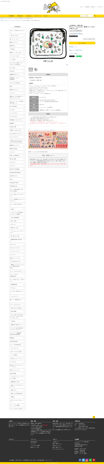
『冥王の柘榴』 (13, 311)
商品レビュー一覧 (35, 447)
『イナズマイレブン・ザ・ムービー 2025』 (16, 377)
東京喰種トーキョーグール (16, 120)
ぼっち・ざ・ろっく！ (15, 39)
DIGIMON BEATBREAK (15, 172)
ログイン (82, 6)
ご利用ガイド (93, 6)
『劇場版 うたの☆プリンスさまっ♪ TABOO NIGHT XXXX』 (16, 266)
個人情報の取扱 (40, 460)
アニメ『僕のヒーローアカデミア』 (16, 195)
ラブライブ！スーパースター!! (16, 401)
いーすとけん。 (13, 361)
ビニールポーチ (13, 20)
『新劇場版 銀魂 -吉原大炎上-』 (16, 240)
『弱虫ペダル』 (13, 390)
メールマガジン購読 (35, 445)
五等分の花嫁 (13, 373)
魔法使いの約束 (13, 148)
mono (11, 179)
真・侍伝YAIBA (13, 106)
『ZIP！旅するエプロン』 (16, 261)
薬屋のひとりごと (14, 89)
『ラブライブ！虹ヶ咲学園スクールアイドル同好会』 (16, 213)
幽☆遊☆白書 (13, 158)
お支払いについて (57, 445)
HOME (1, 18)
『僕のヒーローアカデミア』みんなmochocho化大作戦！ (16, 141)
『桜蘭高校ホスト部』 (15, 381)
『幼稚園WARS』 (14, 284)
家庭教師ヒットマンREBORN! (14, 78)
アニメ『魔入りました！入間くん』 (16, 280)
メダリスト (12, 152)
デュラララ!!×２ (13, 116)
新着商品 (11, 15)
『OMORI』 (12, 49)
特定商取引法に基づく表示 (29, 460)
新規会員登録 (34, 441)
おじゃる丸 (12, 67)
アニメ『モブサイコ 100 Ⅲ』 (16, 408)
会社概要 (77, 439)
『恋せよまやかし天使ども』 (16, 308)
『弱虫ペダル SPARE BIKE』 (16, 393)
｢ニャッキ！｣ (13, 254)
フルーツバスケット (14, 137)
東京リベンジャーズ (14, 370)
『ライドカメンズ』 (14, 348)
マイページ (38, 15)
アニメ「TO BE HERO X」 (16, 344)
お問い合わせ (19, 460)
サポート (55, 439)
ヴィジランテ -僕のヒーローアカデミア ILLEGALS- (16, 63)
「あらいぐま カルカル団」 (16, 351)
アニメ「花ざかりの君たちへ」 (16, 205)
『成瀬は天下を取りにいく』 (16, 324)
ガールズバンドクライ (15, 247)
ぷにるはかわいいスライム (16, 133)
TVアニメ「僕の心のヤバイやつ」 (16, 31)
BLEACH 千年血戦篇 (14, 169)
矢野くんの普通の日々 (15, 155)
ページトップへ (94, 417)
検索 (95, 16)
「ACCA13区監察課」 (15, 217)
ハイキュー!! (13, 224)
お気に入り (29, 15)
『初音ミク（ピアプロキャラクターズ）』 (16, 386)
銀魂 (11, 86)
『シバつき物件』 (14, 355)
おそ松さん (12, 71)
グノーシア (12, 93)
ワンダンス (12, 165)
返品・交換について (57, 447)
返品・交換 (55, 421)
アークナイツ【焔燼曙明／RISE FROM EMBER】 (16, 333)
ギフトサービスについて (58, 449)
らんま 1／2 (6, 18)
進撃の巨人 (12, 45)
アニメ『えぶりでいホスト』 (16, 271)
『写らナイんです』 (14, 35)
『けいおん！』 (13, 288)
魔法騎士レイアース (14, 145)
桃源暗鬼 (12, 123)
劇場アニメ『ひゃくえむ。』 (16, 52)
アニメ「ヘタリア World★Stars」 (14, 275)
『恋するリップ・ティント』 (16, 358)
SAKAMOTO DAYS (14, 182)
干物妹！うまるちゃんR (15, 130)
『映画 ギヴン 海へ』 (15, 227)
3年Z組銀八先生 (13, 186)
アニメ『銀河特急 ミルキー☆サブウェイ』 (16, 200)
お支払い (11, 421)
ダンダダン (12, 109)
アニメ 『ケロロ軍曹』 (15, 405)
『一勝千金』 (13, 321)
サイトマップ (49, 460)
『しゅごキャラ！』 (14, 296)
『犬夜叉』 (12, 209)
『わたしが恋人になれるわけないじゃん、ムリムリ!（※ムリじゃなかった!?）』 (16, 316)
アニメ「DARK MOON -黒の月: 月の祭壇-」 (16, 190)
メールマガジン (100, 6)
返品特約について (73, 46)
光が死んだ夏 (13, 126)
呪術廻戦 (12, 337)
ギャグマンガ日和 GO (15, 82)
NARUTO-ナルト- (14, 175)
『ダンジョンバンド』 (15, 251)
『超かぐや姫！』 (14, 221)
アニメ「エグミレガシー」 (16, 304)
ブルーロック (13, 244)
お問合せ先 (77, 421)
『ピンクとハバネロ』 (15, 56)
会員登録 (87, 6)
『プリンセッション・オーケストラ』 (16, 232)
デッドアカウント (14, 113)
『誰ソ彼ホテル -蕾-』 (15, 236)
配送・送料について (57, 443)
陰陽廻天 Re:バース (14, 74)
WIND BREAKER (14, 341)
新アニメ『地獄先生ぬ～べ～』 (16, 300)
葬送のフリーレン (14, 42)
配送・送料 (33, 421)
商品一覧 (20, 15)
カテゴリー (11, 439)
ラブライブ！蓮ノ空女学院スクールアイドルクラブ (16, 328)
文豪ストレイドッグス (15, 258)
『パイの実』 (13, 59)
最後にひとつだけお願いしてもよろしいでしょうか (16, 97)
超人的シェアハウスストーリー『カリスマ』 (16, 366)
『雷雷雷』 (12, 397)
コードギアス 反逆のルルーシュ (16, 292)
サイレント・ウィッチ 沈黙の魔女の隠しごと (16, 102)
